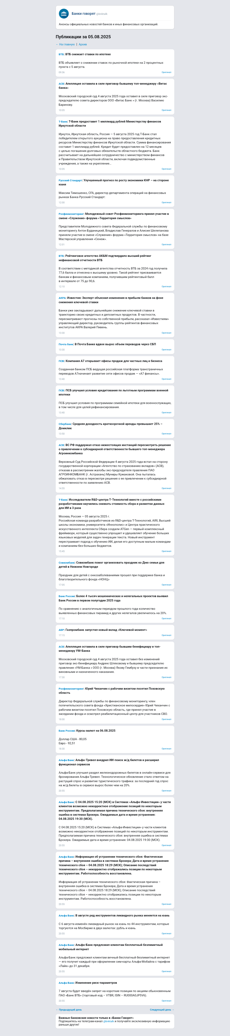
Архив (83, 44)
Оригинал (166, 72)
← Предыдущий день (69, 1009)
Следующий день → (162, 1009)
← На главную (65, 44)
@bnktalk (108, 1021)
